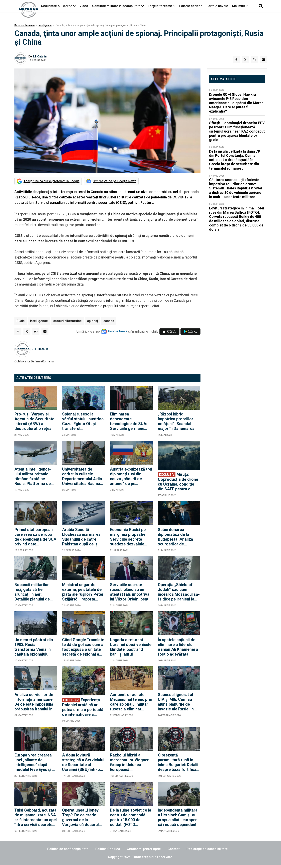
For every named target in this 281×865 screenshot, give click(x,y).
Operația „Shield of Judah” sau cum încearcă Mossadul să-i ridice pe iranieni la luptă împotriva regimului (179, 591)
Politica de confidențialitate (68, 849)
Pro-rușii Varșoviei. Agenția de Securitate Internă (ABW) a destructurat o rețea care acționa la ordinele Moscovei (34, 421)
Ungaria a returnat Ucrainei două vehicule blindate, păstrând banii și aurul (130, 647)
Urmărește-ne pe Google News (114, 181)
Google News (117, 331)
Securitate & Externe (56, 6)
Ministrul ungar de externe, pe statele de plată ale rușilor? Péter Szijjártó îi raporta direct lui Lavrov (83, 591)
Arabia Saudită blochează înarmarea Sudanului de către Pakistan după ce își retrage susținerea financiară (81, 536)
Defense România (24, 25)
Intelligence (45, 25)
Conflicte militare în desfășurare (116, 6)
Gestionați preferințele (144, 849)
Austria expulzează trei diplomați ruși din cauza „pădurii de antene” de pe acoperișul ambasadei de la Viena (131, 476)
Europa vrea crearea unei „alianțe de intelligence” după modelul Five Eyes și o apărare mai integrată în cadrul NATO (34, 762)
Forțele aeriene (190, 6)
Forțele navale (217, 6)
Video (84, 6)
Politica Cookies (107, 849)
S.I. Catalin (39, 56)
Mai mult (240, 6)
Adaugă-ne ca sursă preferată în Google (52, 181)
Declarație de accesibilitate (207, 849)
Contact (174, 849)
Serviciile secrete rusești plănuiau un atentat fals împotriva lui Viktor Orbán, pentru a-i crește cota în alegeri (131, 591)
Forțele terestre (160, 6)
